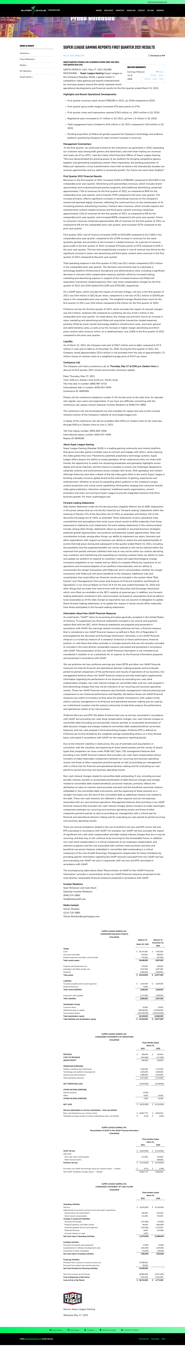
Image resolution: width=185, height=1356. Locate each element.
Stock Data (141, 10)
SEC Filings (150, 10)
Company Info (120, 10)
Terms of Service (144, 1350)
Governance (160, 10)
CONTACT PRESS (131, 1341)
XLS (154, 90)
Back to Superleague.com (157, 2)
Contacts (90, 1341)
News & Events (108, 10)
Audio (159, 83)
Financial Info (131, 10)
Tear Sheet (74, 1341)
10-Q (129, 86)
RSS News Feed (109, 1341)
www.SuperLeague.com (124, 425)
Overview (99, 10)
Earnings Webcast (136, 82)
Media (23, 76)
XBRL (130, 90)
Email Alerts (25, 88)
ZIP (161, 90)
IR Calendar (25, 82)
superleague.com (101, 507)
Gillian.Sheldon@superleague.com (81, 927)
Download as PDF (156, 66)
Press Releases (27, 70)
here (136, 421)
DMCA (163, 1350)
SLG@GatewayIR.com (74, 909)
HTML (153, 86)
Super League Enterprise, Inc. (32, 1350)
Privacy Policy (155, 1350)
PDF (160, 86)
